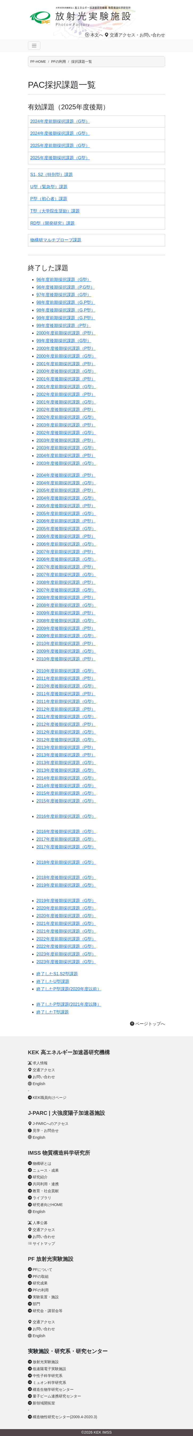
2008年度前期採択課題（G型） (66, 605)
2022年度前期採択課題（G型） (66, 939)
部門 (36, 1304)
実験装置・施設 (46, 1297)
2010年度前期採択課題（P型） (65, 643)
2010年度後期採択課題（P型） (65, 659)
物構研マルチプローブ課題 (55, 240)
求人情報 (40, 1063)
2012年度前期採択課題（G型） (66, 732)
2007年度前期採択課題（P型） (65, 552)
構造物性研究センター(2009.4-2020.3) (65, 1417)
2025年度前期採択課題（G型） (60, 145)
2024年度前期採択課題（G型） (60, 121)
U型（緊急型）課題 (49, 187)
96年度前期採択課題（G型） (63, 279)
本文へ (94, 35)
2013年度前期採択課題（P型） (65, 747)
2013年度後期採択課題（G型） (66, 770)
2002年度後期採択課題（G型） (66, 432)
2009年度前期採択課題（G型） (66, 636)
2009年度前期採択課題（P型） (65, 613)
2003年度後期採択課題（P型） (65, 440)
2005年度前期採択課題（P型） (65, 490)
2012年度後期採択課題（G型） (66, 740)
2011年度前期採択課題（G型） (66, 701)
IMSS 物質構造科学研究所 (59, 1153)
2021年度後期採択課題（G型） (66, 931)
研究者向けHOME (48, 1205)
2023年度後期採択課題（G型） (66, 962)
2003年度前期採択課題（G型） (66, 448)
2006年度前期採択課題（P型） (65, 521)
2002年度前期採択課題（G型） (66, 417)
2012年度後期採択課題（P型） (65, 724)
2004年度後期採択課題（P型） (65, 475)
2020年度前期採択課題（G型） (66, 908)
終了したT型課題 (52, 1012)
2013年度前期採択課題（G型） (66, 762)
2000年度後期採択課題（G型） (66, 371)
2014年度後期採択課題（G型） (66, 786)
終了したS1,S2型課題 (57, 974)
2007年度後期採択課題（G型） (66, 590)
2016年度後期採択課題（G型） (66, 831)
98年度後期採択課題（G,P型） (65, 310)
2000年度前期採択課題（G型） (66, 356)
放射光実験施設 (46, 1362)
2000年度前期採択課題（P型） (65, 333)
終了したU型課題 (52, 981)
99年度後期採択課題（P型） (63, 325)
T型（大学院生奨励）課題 (55, 211)
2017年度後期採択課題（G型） (66, 847)
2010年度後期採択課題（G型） (66, 686)
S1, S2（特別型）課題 (51, 174)
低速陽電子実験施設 (49, 1369)
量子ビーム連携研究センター (57, 1396)
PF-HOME (38, 62)
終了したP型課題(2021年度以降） (68, 1004)
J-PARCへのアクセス (51, 1123)
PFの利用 (41, 1290)
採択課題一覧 (81, 62)
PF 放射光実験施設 (50, 1259)
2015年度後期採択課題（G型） (66, 801)
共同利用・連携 (46, 1184)
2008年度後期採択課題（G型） (66, 620)
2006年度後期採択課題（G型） (66, 559)
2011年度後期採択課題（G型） (66, 716)
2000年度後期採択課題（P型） (65, 348)
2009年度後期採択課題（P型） (65, 628)
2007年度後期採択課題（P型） (65, 567)
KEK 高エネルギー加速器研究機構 (69, 1052)
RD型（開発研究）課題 (52, 223)
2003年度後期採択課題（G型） (66, 463)
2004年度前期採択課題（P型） (65, 455)
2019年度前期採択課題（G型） (66, 885)
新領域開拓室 (44, 1403)
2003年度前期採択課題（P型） (65, 425)
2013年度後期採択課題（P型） (65, 755)
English (39, 1084)
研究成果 (40, 1283)
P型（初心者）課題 (48, 198)
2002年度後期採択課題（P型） (65, 409)
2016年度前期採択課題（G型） (66, 816)
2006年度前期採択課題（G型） (66, 544)
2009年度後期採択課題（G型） (66, 651)
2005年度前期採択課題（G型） (66, 513)
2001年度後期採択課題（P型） (65, 379)
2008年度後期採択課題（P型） (65, 597)
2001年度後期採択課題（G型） (66, 402)
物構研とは (42, 1163)
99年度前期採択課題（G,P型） (65, 318)
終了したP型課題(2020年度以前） (68, 989)
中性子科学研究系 (47, 1376)
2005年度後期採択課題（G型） (66, 528)
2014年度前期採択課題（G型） (66, 778)
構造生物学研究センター (53, 1389)
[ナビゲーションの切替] (34, 45)
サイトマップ (44, 1243)
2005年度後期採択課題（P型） (65, 506)
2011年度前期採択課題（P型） (65, 678)
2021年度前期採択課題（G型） (66, 923)
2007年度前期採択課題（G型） (66, 574)
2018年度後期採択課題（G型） (66, 877)
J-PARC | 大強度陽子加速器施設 (66, 1113)
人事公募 (40, 1223)
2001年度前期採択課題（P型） (65, 364)
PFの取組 (41, 1276)
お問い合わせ (44, 1077)
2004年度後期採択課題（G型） (66, 498)
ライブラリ (42, 1198)
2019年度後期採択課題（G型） (66, 900)
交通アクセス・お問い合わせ (134, 35)
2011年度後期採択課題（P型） (65, 694)
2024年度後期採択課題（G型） (60, 133)
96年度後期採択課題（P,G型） (65, 287)
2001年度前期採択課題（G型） (66, 386)
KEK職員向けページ (49, 1097)
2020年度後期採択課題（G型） (66, 916)
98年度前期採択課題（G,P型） (65, 302)
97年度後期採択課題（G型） (63, 294)
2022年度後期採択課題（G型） (66, 946)
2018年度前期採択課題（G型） (66, 862)
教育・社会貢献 (46, 1191)
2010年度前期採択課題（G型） (66, 671)
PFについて (42, 1269)
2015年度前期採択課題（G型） (66, 793)
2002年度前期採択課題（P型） (65, 394)
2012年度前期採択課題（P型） (65, 709)
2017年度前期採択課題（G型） (66, 839)
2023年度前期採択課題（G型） (66, 954)
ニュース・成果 (46, 1170)
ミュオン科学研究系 (49, 1382)
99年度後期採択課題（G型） (63, 340)
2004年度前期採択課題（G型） (66, 483)
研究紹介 (40, 1177)
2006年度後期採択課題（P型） (65, 536)
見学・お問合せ (46, 1130)
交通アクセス (44, 1070)
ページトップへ (147, 1023)
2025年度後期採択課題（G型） (60, 158)
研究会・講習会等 (47, 1311)
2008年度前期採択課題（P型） (65, 582)
